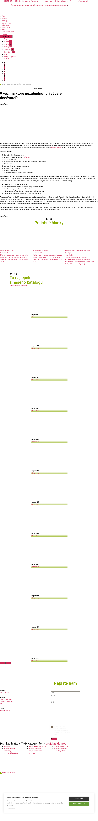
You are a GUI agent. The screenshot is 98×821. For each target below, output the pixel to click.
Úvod (3, 16)
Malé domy (7, 751)
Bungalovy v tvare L (60, 751)
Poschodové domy (10, 749)
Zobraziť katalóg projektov (18, 286)
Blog (3, 29)
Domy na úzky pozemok (11, 753)
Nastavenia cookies (8, 773)
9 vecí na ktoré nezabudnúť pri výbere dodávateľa (18, 84)
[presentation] (2, 663)
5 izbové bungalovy (35, 749)
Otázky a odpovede (57, 5)
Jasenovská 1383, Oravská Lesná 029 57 (58, 1)
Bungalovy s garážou (61, 746)
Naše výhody (44, 5)
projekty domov (56, 743)
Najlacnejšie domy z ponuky (38, 746)
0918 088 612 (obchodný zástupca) (27, 1)
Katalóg (21, 5)
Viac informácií (11, 808)
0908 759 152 (7, 1)
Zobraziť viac (35, 317)
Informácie (36, 5)
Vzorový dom (28, 5)
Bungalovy (7, 746)
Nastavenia (80, 798)
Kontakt (66, 5)
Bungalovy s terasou (60, 749)
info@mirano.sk (83, 1)
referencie (27, 157)
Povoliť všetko (79, 803)
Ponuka (16, 5)
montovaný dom (56, 148)
